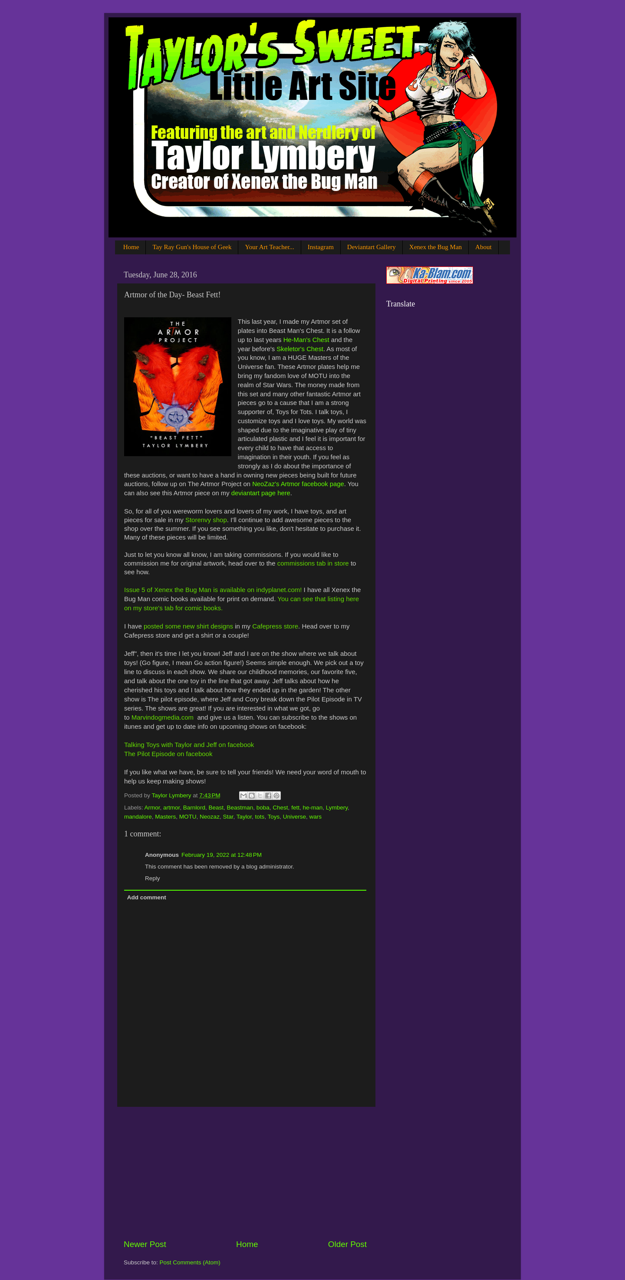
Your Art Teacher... (269, 246)
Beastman (240, 807)
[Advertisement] (245, 1173)
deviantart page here (260, 493)
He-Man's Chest (306, 339)
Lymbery (337, 807)
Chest (280, 807)
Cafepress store (275, 626)
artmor (171, 807)
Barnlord (194, 807)
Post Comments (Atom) (190, 1262)
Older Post (347, 1244)
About (483, 246)
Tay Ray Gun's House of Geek (191, 246)
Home (131, 246)
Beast (216, 807)
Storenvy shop (206, 519)
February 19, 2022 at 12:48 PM (221, 855)
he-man (312, 807)
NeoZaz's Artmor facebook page (298, 483)
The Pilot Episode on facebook (168, 753)
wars (315, 816)
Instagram (321, 246)
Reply (152, 878)
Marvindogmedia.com (163, 717)
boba (263, 807)
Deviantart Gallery (371, 246)
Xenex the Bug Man (435, 246)
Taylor (244, 816)
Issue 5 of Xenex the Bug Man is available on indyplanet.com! (213, 589)
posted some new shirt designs (188, 626)
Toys (274, 816)
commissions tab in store (313, 563)
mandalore (138, 816)
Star (228, 816)
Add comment (146, 897)
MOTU (188, 816)
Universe (294, 816)
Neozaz (210, 816)
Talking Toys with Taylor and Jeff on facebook (189, 744)
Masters (165, 816)
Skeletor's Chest (299, 349)
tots (259, 816)
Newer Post (145, 1244)
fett (295, 807)
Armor (152, 807)
